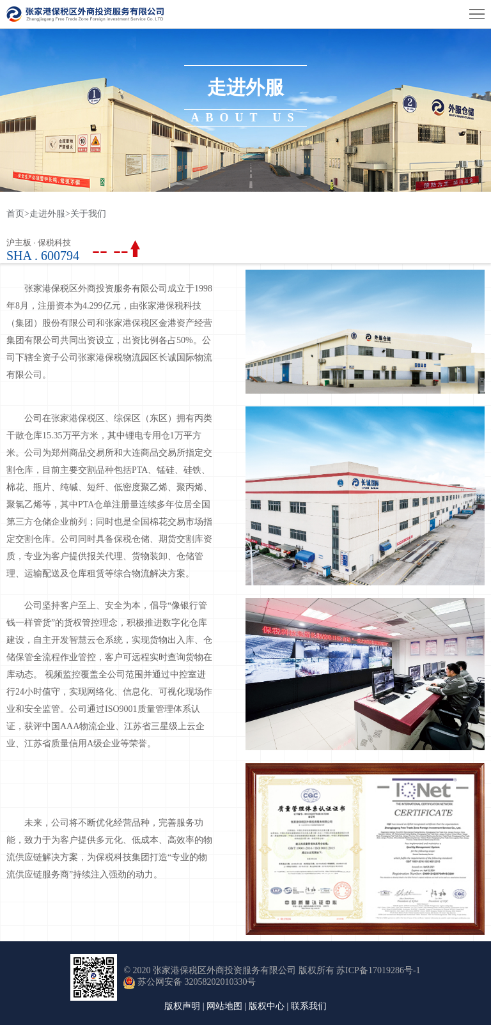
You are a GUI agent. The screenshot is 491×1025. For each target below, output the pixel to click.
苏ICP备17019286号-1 (378, 970)
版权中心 (266, 1006)
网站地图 (224, 1006)
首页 (17, 214)
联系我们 (309, 1006)
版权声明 (182, 1006)
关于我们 (88, 214)
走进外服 (47, 214)
